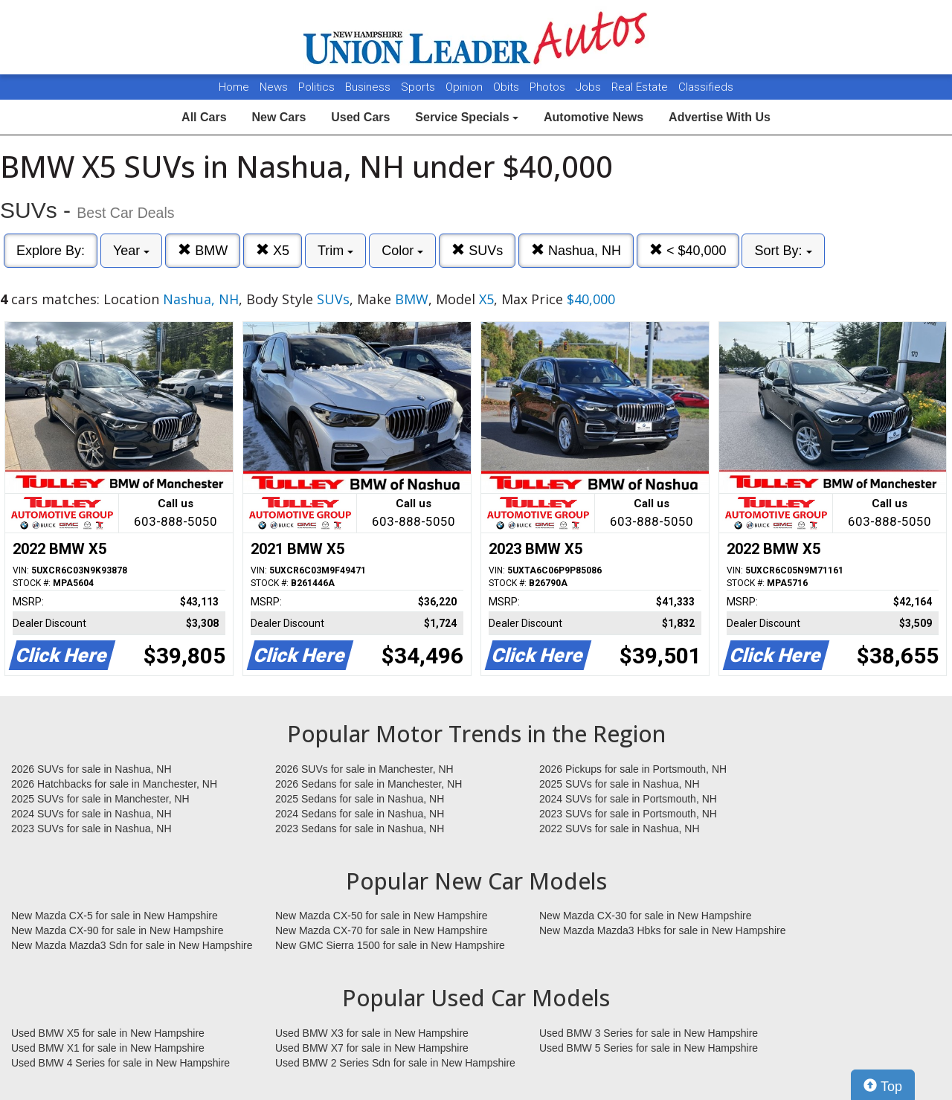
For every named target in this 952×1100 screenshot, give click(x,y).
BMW (203, 250)
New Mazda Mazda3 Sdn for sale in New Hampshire (131, 945)
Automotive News (593, 117)
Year (131, 250)
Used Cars (360, 117)
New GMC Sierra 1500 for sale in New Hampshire (390, 945)
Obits (507, 87)
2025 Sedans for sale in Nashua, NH (359, 799)
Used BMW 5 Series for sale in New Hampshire (648, 1048)
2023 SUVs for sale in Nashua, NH (91, 828)
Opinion (466, 87)
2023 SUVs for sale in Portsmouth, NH (628, 814)
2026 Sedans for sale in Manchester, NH (368, 784)
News (274, 87)
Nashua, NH (576, 250)
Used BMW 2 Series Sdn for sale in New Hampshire (395, 1063)
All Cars (203, 117)
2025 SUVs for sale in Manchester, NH (100, 799)
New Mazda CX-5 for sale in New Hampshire (114, 916)
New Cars (278, 117)
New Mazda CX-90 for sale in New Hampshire (117, 930)
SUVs (477, 250)
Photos (549, 87)
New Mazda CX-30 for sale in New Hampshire (645, 916)
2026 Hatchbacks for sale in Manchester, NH (114, 784)
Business (369, 87)
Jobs (590, 87)
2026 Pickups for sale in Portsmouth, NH (633, 769)
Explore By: (50, 250)
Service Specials (466, 117)
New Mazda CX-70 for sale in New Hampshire (381, 930)
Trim (335, 250)
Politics (316, 87)
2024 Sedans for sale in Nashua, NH (359, 814)
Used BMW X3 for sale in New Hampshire (372, 1033)
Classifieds (705, 87)
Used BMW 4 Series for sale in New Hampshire (120, 1063)
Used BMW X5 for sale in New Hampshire (108, 1033)
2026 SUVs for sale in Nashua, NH (91, 769)
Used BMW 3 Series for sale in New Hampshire (648, 1033)
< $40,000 (688, 250)
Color (402, 250)
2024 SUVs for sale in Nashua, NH (91, 814)
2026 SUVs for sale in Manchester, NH (364, 769)
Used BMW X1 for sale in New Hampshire (108, 1048)
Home (234, 87)
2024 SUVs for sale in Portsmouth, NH (628, 799)
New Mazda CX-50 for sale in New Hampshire (381, 916)
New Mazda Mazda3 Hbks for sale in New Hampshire (662, 930)
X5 (272, 250)
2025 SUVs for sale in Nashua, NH (619, 784)
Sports (419, 87)
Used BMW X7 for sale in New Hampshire (372, 1048)
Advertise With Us (720, 117)
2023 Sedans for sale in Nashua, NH (359, 828)
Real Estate (641, 87)
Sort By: (782, 250)
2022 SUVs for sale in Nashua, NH (619, 828)
